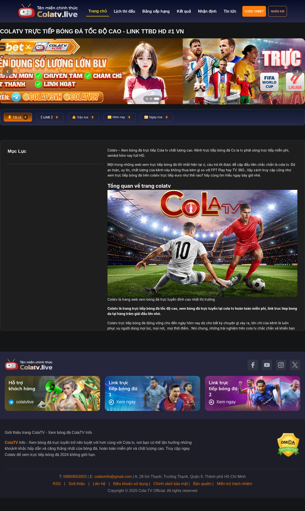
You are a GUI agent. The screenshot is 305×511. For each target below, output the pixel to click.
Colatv (112, 150)
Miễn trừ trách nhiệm (234, 484)
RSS (57, 484)
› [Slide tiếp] (297, 71)
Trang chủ (97, 11)
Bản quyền (202, 484)
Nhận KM (277, 11)
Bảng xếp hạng (156, 11)
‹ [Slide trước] (7, 71)
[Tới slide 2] (152, 99)
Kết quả (184, 11)
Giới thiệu (77, 484)
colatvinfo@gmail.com (113, 477)
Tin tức (230, 11)
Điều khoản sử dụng (130, 484)
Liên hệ (99, 484)
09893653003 (75, 477)
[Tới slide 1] (147, 99)
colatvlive (21, 402)
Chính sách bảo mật (170, 484)
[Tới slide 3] (158, 99)
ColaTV (11, 442)
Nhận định (207, 11)
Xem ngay (122, 402)
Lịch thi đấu (124, 11)
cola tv (283, 164)
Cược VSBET (254, 11)
